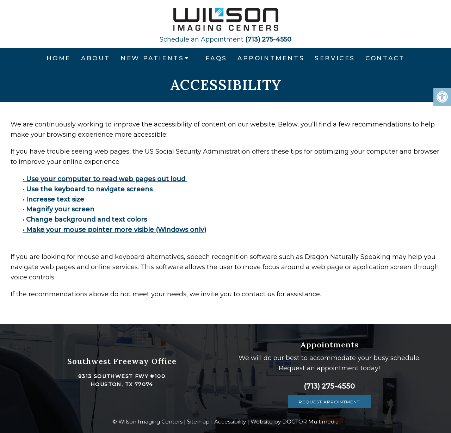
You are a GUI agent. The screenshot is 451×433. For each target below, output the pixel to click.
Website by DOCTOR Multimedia (295, 421)
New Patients (152, 58)
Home (59, 58)
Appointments (270, 58)
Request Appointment (329, 401)
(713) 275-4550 (225, 39)
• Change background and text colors (86, 219)
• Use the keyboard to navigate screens (88, 189)
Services (335, 58)
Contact (384, 58)
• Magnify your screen (59, 209)
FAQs (216, 58)
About (95, 58)
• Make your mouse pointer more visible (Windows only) (114, 230)
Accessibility (230, 421)
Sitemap (198, 421)
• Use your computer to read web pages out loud (105, 179)
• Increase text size (54, 199)
